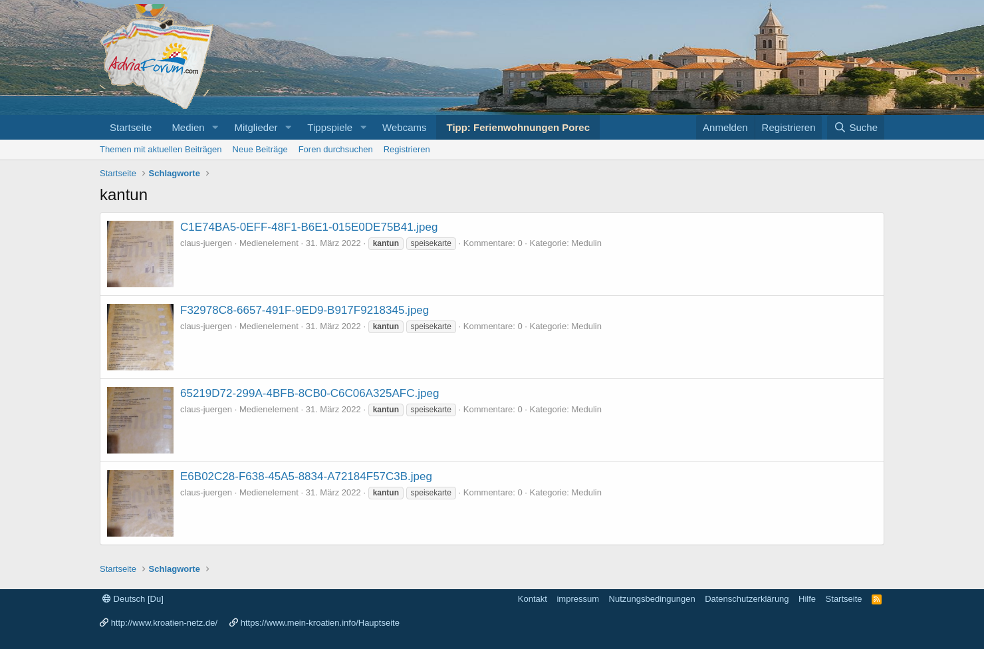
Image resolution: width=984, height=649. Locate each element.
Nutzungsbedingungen (652, 599)
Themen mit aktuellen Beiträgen (161, 149)
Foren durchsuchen (336, 149)
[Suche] (855, 127)
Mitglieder (255, 127)
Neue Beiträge (260, 149)
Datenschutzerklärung (747, 599)
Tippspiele (329, 127)
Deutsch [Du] (133, 599)
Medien (188, 127)
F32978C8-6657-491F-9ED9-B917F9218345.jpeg (304, 310)
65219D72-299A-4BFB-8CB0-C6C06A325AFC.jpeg (309, 393)
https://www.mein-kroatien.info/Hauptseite (320, 623)
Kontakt (532, 599)
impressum (577, 599)
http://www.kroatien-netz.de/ (164, 623)
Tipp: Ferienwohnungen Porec (518, 127)
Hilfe (807, 599)
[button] (214, 127)
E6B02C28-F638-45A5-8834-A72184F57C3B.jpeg (306, 476)
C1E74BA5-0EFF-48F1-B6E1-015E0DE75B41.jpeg (308, 227)
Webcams (404, 127)
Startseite (131, 127)
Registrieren (407, 149)
